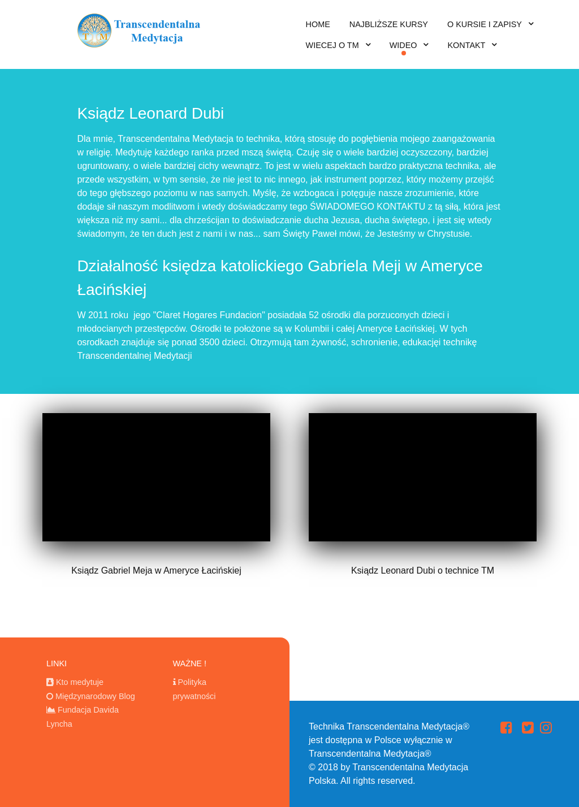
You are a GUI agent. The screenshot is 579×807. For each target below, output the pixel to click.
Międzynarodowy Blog (95, 696)
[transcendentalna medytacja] (141, 28)
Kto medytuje (79, 682)
